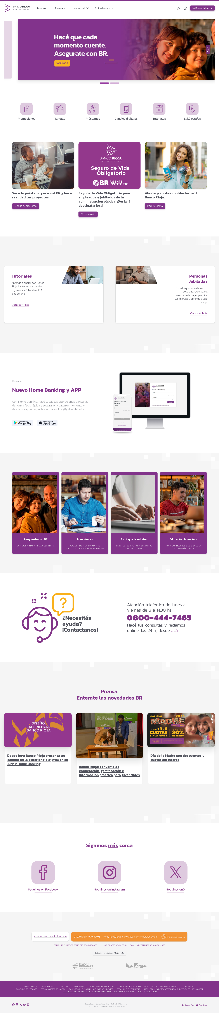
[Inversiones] (84, 521)
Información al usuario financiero (50, 938)
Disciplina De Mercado (26, 991)
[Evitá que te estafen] (134, 521)
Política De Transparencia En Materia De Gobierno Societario (147, 988)
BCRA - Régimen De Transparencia (160, 991)
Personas (44, 8)
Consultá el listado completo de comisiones (75, 947)
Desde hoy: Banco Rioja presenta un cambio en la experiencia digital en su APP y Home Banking (37, 761)
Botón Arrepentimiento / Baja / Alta (109, 955)
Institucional (84, 8)
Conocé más (89, 215)
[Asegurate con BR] (35, 521)
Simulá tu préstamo (27, 206)
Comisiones (29, 988)
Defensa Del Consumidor (191, 991)
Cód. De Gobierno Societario (101, 988)
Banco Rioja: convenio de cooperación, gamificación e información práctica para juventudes (109, 772)
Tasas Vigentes (45, 988)
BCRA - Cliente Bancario (128, 991)
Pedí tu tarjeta (156, 206)
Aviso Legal (151, 993)
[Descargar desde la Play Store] (22, 425)
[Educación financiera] (183, 521)
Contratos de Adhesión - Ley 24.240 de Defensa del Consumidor (134, 947)
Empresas (64, 8)
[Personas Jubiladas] (165, 296)
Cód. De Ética (187, 988)
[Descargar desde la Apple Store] (47, 425)
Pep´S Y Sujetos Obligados (53, 991)
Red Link (130, 993)
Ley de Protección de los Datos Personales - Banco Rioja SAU (93, 993)
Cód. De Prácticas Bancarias (70, 988)
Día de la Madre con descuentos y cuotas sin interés (177, 759)
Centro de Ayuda (108, 8)
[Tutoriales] (53, 296)
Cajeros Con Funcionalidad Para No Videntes (91, 991)
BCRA (140, 993)
